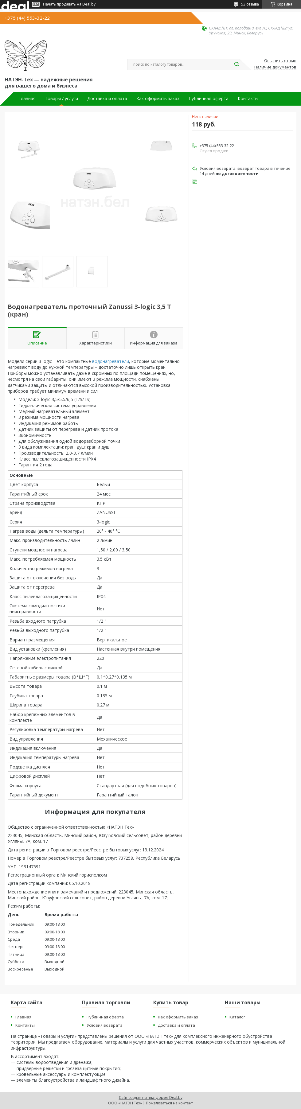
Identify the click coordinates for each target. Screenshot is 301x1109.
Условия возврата (105, 1025)
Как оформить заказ (157, 98)
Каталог (237, 1017)
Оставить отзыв (280, 61)
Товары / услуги (61, 98)
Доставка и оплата (107, 98)
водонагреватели (110, 361)
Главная (27, 98)
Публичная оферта (209, 98)
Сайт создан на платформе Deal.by (150, 1097)
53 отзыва (250, 4)
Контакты (248, 98)
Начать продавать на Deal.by (69, 4)
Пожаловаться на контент (169, 1103)
